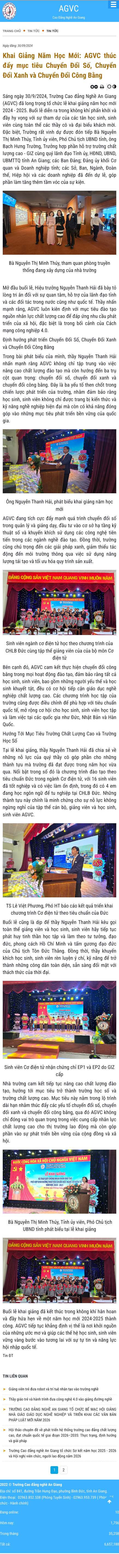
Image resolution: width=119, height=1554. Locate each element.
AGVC (69, 8)
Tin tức (34, 31)
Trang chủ (12, 31)
